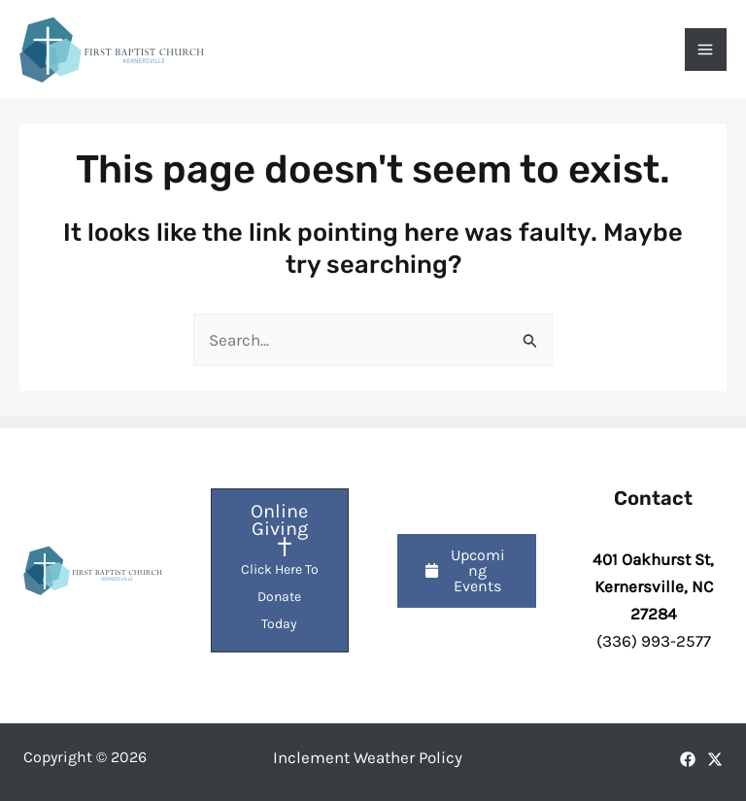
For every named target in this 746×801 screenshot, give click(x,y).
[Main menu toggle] (706, 49)
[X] (715, 759)
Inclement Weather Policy (367, 757)
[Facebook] (687, 759)
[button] (466, 571)
